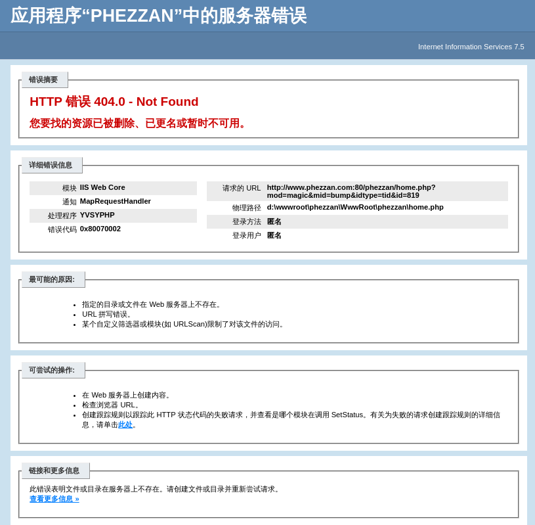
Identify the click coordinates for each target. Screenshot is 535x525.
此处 (125, 424)
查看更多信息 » (54, 499)
